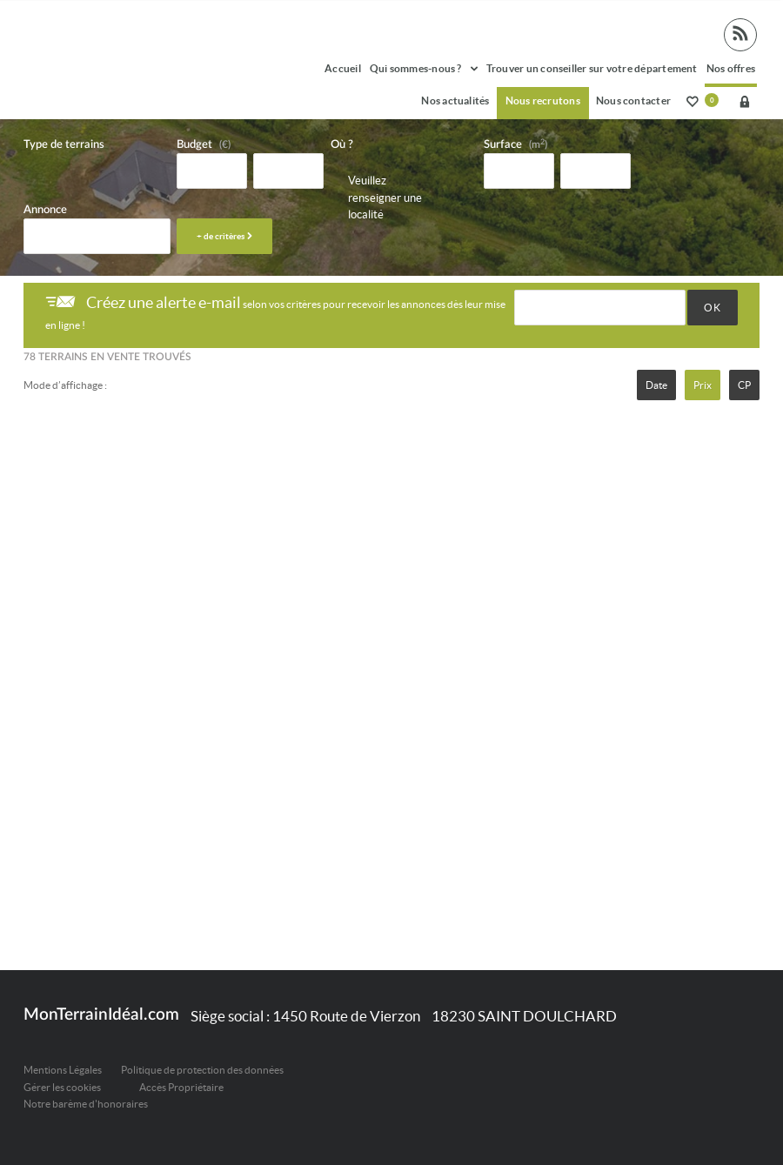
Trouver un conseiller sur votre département (592, 68)
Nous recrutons (542, 100)
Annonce (45, 210)
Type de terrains (63, 145)
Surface (515, 145)
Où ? (342, 145)
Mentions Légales (62, 1069)
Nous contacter (633, 100)
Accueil (343, 68)
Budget (194, 145)
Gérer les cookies (62, 1087)
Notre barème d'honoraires (86, 1103)
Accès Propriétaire (181, 1087)
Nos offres (730, 68)
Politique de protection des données (202, 1069)
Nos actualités (455, 100)
